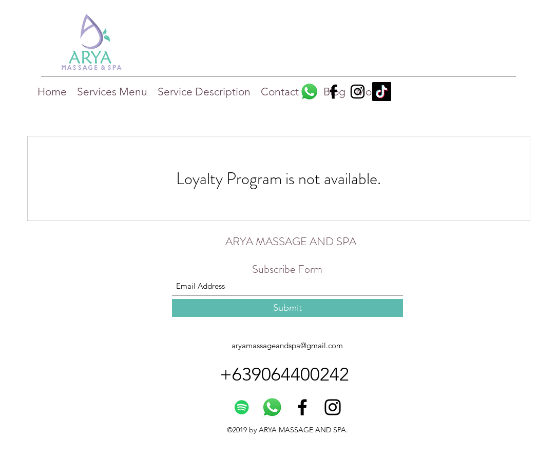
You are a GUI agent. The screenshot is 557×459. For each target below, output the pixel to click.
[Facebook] (333, 91)
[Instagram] (357, 91)
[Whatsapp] (309, 91)
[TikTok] (381, 91)
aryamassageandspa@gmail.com (287, 345)
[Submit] (287, 308)
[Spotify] (242, 407)
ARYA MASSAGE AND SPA (290, 241)
